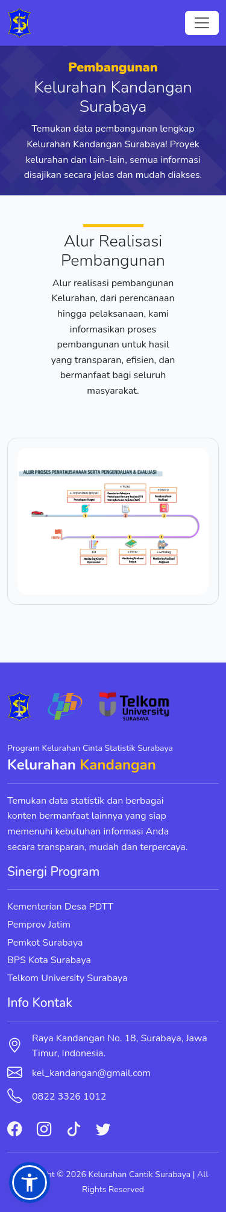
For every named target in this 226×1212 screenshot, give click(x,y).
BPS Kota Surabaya (49, 960)
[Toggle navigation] (202, 23)
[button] (29, 1182)
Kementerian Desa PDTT (60, 906)
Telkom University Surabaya (67, 978)
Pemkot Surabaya (45, 942)
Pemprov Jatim (39, 924)
